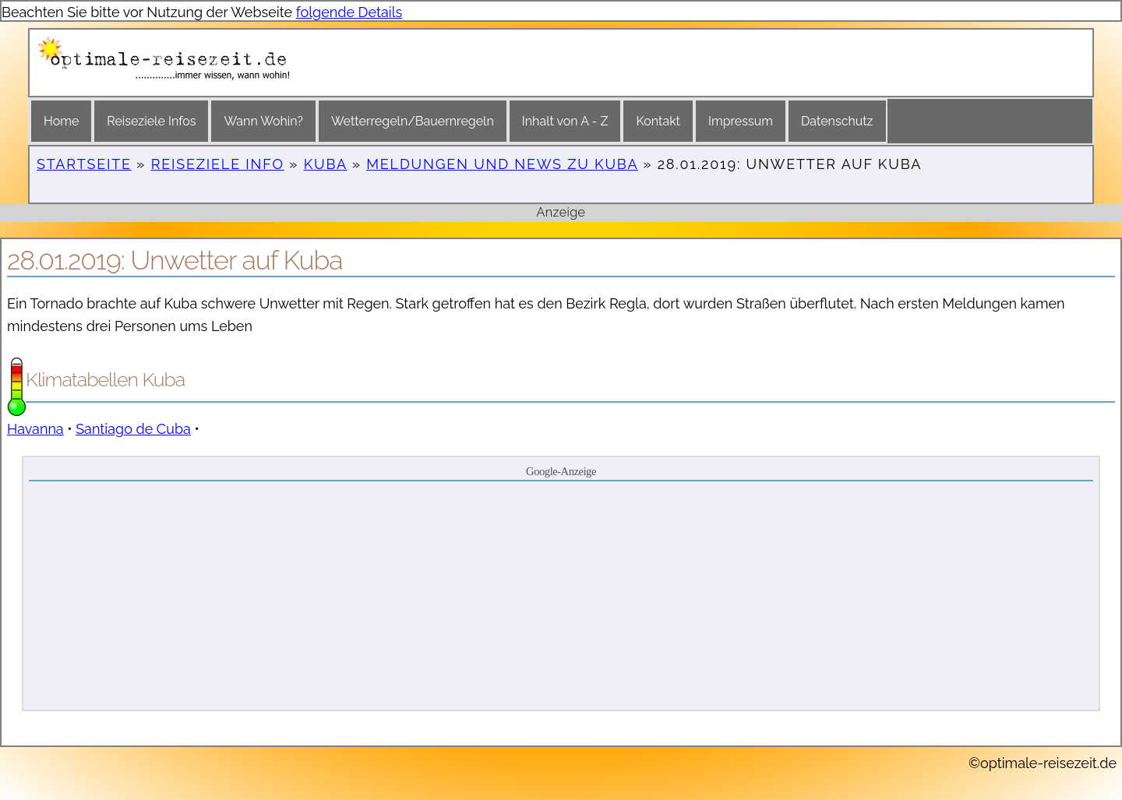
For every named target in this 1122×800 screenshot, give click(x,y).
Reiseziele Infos (151, 121)
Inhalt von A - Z (565, 121)
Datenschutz (837, 121)
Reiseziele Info (217, 164)
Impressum (740, 121)
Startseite (84, 164)
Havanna (35, 429)
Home (61, 121)
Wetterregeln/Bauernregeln (412, 121)
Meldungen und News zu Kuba (502, 164)
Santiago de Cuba (133, 429)
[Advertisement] (561, 594)
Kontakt (657, 121)
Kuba (326, 164)
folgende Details (349, 12)
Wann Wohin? (263, 121)
